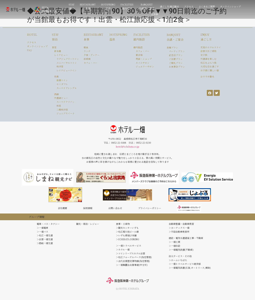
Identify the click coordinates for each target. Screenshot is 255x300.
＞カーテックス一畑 (179, 229)
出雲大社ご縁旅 (208, 51)
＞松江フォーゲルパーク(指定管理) (134, 259)
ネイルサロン (142, 62)
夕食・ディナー (92, 55)
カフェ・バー (90, 62)
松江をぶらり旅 (208, 62)
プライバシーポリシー (149, 209)
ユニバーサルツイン (66, 62)
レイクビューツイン (66, 70)
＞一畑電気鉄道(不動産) (181, 251)
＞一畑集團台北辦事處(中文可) (132, 266)
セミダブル (62, 84)
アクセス (188, 6)
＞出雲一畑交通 (45, 241)
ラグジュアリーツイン (67, 58)
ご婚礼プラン (176, 63)
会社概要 (62, 209)
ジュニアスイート (65, 113)
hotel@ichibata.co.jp (127, 146)
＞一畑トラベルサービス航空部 (185, 265)
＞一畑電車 (42, 229)
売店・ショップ (144, 58)
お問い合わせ (115, 209)
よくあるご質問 (207, 6)
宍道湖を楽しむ (208, 58)
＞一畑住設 (174, 247)
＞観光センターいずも (127, 229)
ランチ (87, 51)
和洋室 (59, 66)
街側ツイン (62, 80)
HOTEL (32, 35)
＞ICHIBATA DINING (127, 241)
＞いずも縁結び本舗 (126, 237)
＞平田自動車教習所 (179, 233)
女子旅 (203, 55)
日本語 (154, 14)
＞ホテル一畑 (123, 251)
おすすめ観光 (207, 76)
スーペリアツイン (65, 101)
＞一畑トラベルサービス (128, 247)
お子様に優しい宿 (209, 70)
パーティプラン (177, 51)
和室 (58, 105)
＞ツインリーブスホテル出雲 (130, 255)
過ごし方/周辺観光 (169, 6)
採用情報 (87, 209)
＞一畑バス (42, 233)
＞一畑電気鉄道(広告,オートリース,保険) (190, 269)
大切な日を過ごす (209, 66)
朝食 (86, 47)
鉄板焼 (87, 58)
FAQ (29, 50)
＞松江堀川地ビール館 (127, 233)
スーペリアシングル (66, 88)
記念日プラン (176, 55)
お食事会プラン (177, 66)
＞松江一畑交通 (45, 237)
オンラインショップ (230, 6)
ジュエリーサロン (145, 66)
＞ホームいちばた (178, 261)
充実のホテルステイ (210, 47)
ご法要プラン (176, 59)
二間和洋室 (62, 109)
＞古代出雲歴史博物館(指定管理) (133, 262)
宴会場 (139, 55)
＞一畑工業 (174, 243)
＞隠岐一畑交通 (45, 244)
